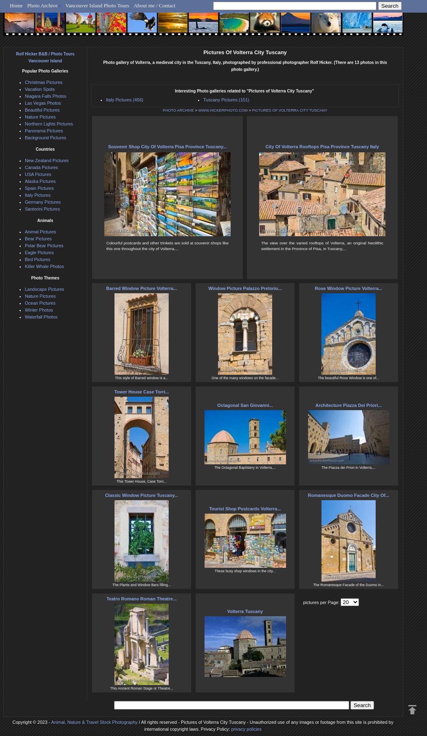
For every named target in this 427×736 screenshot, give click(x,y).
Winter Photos (39, 310)
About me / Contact (154, 5)
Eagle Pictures (39, 252)
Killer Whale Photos (44, 266)
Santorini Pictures (42, 209)
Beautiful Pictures (42, 110)
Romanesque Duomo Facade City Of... (348, 495)
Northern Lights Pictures (49, 123)
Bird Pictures (37, 259)
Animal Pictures (40, 231)
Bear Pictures (38, 238)
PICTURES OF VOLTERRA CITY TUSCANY (289, 110)
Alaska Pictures (40, 181)
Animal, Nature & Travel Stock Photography (94, 722)
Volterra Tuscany (245, 611)
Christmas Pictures (43, 82)
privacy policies (246, 729)
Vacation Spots (40, 89)
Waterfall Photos (41, 316)
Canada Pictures (41, 167)
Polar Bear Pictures (44, 245)
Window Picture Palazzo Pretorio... (245, 288)
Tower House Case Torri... (141, 391)
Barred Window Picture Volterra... (141, 288)
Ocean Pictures (40, 303)
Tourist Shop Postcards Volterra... (245, 508)
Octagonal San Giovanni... (245, 405)
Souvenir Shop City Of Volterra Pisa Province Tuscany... (167, 146)
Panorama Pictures (44, 130)
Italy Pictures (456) (124, 99)
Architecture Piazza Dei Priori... (348, 405)
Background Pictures (45, 137)
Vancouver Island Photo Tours (98, 5)
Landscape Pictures (44, 289)
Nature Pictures (40, 116)
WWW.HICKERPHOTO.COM (223, 110)
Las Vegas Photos (43, 103)
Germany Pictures (43, 202)
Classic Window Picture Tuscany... (141, 495)
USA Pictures (38, 174)
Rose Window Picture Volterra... (348, 288)
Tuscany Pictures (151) (226, 99)
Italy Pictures (38, 195)
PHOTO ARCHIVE (178, 110)
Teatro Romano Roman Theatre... (141, 598)
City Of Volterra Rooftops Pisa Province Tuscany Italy (322, 146)
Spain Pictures (39, 188)
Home (16, 5)
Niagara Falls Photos (45, 96)
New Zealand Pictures (47, 160)
